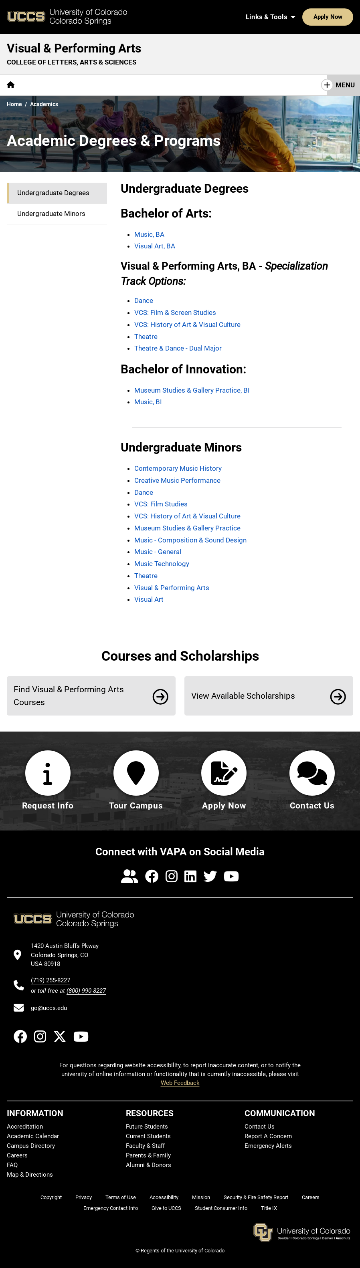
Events (278, 85)
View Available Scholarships (243, 696)
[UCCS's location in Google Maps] (68, 954)
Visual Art (149, 599)
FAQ (12, 1165)
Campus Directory (31, 1145)
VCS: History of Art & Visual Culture (187, 325)
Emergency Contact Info (110, 1208)
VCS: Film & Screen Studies (175, 312)
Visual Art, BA (154, 246)
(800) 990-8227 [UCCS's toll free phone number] (86, 990)
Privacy (83, 1197)
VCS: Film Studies (161, 504)
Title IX (269, 1208)
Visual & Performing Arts (74, 48)
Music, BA (149, 234)
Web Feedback (180, 1083)
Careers (17, 1155)
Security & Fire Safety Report (256, 1197)
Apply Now (303, 16)
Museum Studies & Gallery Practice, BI (192, 390)
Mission (201, 1197)
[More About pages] (43, 85)
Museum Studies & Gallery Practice (187, 528)
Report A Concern (268, 1136)
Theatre (146, 337)
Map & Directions (30, 1174)
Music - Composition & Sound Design (190, 540)
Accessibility (164, 1197)
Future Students (147, 1126)
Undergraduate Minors (51, 214)
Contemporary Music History (178, 468)
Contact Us (260, 1126)
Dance (143, 300)
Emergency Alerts (268, 1145)
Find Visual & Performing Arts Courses (69, 695)
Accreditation (25, 1126)
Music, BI (148, 402)
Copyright (51, 1197)
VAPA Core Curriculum (166, 85)
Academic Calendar (33, 1136)
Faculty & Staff (145, 1145)
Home (14, 104)
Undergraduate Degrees (53, 193)
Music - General (157, 552)
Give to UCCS (166, 1208)
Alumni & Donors (148, 1165)
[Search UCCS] (344, 17)
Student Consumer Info (221, 1208)
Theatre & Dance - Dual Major (178, 348)
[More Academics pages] (95, 85)
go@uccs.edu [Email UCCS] (49, 1008)
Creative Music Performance (177, 480)
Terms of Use (120, 1197)
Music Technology (161, 564)
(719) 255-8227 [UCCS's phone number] (50, 980)
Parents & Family (148, 1155)
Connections (235, 85)
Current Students (148, 1136)
